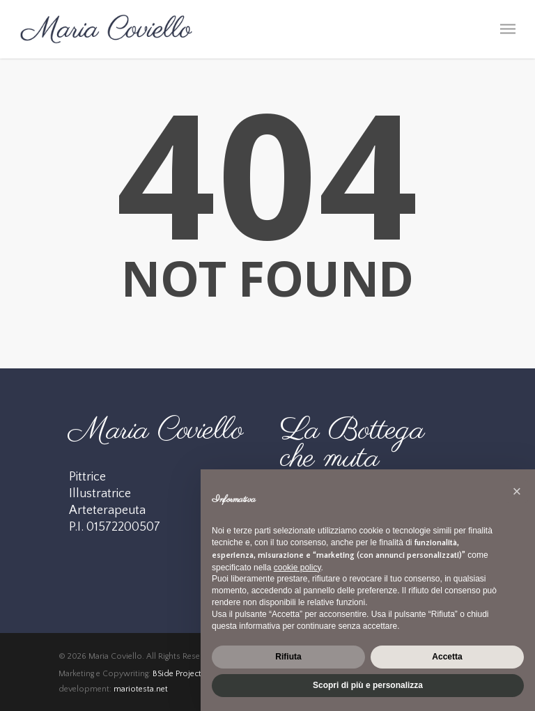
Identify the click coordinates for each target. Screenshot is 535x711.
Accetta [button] (447, 657)
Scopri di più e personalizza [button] (368, 685)
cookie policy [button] (297, 567)
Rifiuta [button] (288, 657)
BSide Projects (179, 673)
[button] (517, 491)
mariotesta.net (141, 689)
